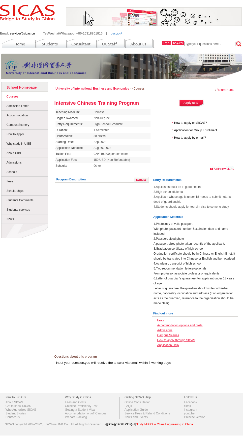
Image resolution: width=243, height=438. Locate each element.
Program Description (71, 179)
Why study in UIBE (18, 143)
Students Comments (19, 200)
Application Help (168, 345)
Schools (11, 172)
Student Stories (15, 413)
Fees (9, 181)
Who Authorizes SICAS (20, 409)
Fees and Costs (75, 402)
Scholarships (15, 191)
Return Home (225, 90)
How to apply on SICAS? (190, 123)
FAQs (128, 406)
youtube (189, 413)
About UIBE (14, 153)
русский (116, 33)
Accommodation (17, 115)
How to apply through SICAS (176, 340)
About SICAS (14, 402)
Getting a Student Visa (80, 409)
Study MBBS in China (150, 424)
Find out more (163, 313)
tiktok (187, 406)
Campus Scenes (168, 335)
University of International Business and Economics (93, 88)
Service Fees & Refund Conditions (147, 413)
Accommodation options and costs (180, 325)
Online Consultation (137, 402)
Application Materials (168, 217)
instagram (190, 409)
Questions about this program (75, 356)
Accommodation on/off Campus (85, 413)
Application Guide (136, 409)
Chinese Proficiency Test (81, 406)
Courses (12, 96)
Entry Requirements (167, 180)
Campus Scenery (17, 125)
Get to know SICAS (18, 406)
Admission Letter (17, 106)
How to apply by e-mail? (190, 137)
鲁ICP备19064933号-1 (120, 424)
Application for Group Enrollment (195, 130)
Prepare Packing (76, 417)
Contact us (12, 417)
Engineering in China (179, 424)
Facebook (190, 402)
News (10, 219)
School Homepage (21, 87)
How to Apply (15, 134)
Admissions (14, 162)
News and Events (136, 417)
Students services (18, 209)
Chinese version (194, 417)
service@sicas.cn (22, 33)
